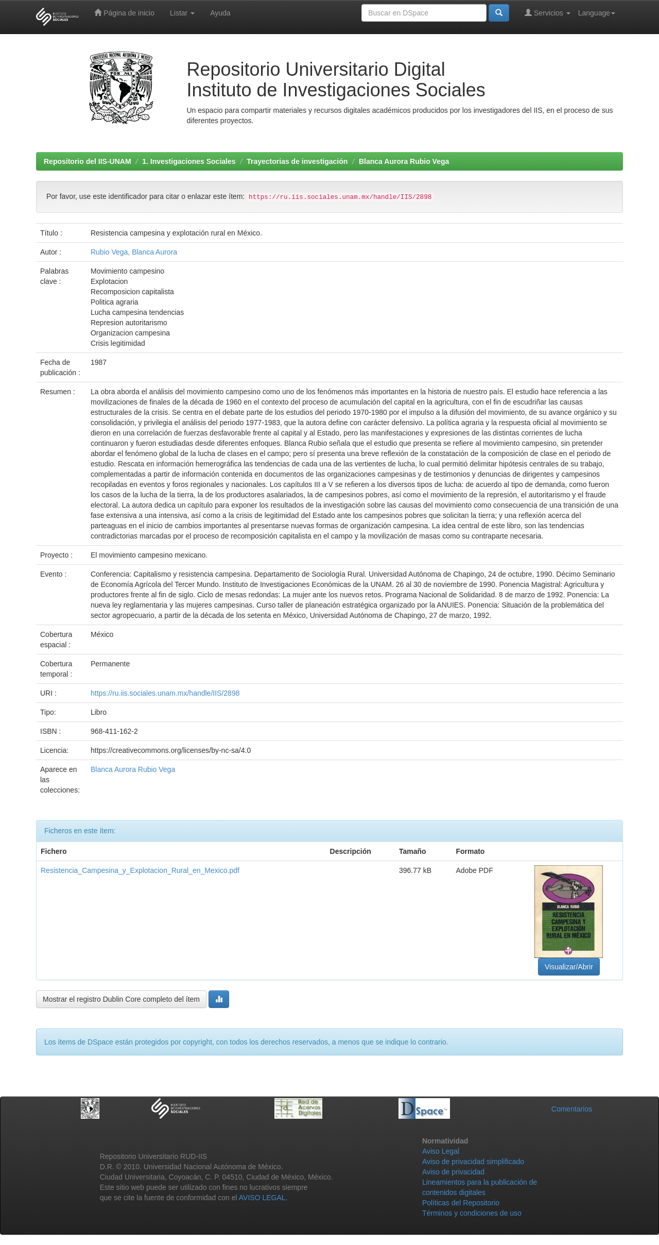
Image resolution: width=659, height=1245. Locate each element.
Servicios (547, 12)
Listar (182, 13)
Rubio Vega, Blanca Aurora (134, 252)
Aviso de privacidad (453, 1172)
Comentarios (571, 1109)
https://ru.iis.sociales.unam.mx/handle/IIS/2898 (165, 693)
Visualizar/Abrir (569, 967)
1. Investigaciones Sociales (188, 161)
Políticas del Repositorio (460, 1203)
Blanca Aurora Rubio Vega (404, 161)
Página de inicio (124, 12)
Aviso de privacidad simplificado (473, 1161)
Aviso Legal (440, 1151)
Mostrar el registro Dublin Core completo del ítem (121, 999)
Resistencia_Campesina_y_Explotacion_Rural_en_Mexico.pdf (140, 870)
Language (596, 13)
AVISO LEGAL (262, 1197)
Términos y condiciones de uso (472, 1213)
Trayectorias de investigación (297, 161)
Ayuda (220, 13)
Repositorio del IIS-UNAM (87, 161)
